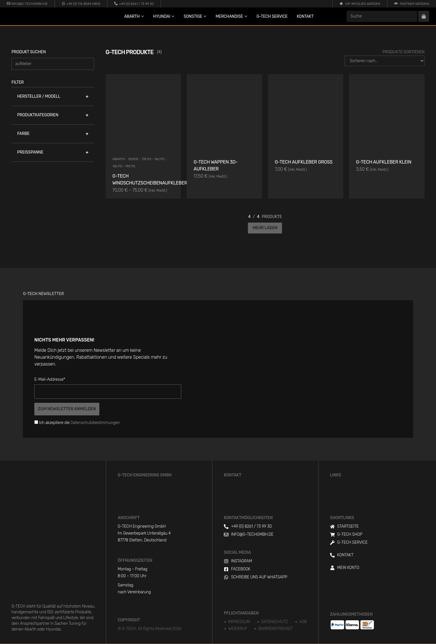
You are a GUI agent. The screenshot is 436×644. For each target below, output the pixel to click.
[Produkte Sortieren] (385, 61)
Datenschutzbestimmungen (95, 422)
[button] (52, 96)
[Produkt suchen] (52, 64)
